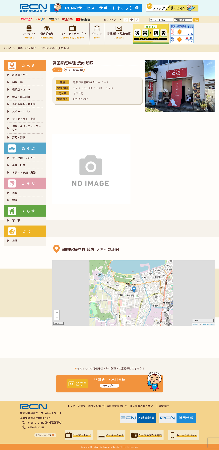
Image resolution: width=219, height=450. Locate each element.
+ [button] (57, 312)
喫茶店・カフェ (21, 89)
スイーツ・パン (21, 111)
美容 (14, 193)
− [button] (57, 317)
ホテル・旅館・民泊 (24, 172)
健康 (14, 200)
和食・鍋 (17, 82)
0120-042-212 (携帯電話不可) (45, 422)
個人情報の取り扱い (143, 406)
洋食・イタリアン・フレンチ (26, 128)
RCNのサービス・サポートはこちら (99, 8)
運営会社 (163, 406)
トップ (71, 406)
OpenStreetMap (208, 324)
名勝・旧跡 (18, 165)
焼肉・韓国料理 (26, 48)
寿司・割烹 (18, 137)
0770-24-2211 (36, 427)
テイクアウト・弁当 (24, 119)
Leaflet (195, 324)
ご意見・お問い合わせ (91, 406)
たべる (8, 48)
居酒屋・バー (20, 75)
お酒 (14, 240)
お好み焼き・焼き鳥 (24, 104)
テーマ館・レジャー (24, 158)
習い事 (16, 220)
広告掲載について (116, 406)
